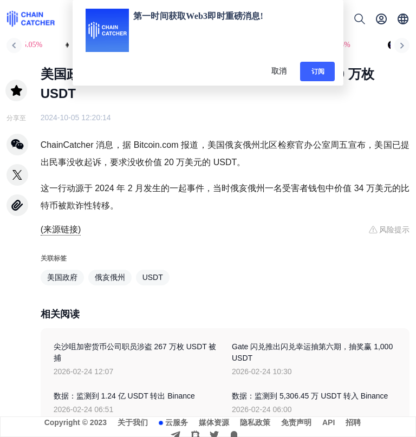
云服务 (176, 422)
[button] (403, 19)
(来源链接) (61, 229)
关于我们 (133, 422)
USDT (152, 277)
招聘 (353, 422)
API (328, 422)
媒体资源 (214, 422)
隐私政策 (255, 422)
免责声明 (296, 422)
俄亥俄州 (110, 277)
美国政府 (62, 277)
